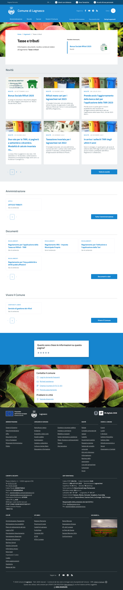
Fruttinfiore (37, 530)
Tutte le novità (104, 172)
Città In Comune (99, 582)
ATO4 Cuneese (39, 539)
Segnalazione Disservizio (13, 536)
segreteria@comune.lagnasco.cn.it (21, 495)
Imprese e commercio (64, 430)
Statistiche (9, 564)
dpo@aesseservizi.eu (73, 504)
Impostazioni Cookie (12, 555)
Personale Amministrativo (14, 443)
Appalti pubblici (39, 437)
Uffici (10, 201)
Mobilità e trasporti (64, 434)
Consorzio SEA (38, 533)
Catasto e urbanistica (41, 443)
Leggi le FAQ (10, 530)
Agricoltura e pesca (40, 427)
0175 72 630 (13, 486)
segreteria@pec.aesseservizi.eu (75, 506)
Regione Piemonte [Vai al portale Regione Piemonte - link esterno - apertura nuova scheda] (12, 2)
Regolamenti (13, 241)
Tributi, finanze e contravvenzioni (68, 440)
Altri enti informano (88, 452)
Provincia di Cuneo (40, 524)
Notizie (84, 427)
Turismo (60, 443)
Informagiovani (86, 455)
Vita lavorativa (62, 446)
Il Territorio (104, 434)
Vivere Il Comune (104, 320)
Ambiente (37, 430)
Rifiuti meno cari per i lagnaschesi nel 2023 (56, 97)
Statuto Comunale (11, 545)
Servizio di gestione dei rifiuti (20, 308)
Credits (8, 558)
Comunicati (85, 468)
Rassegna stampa (87, 443)
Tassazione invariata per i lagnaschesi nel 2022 (58, 141)
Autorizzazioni (38, 440)
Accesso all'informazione (76, 19)
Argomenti (27, 34)
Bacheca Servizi (11, 542)
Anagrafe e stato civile (41, 434)
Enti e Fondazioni (11, 440)
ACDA (36, 536)
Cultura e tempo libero (41, 446)
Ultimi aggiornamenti (12, 561)
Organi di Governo (11, 427)
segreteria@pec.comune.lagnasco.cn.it (22, 492)
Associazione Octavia (69, 524)
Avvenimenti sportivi (88, 440)
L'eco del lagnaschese (88, 464)
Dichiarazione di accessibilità (15, 524)
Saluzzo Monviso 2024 (69, 533)
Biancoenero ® (69, 584)
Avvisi (83, 471)
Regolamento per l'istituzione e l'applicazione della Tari (94, 246)
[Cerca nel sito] (113, 10)
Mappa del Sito (10, 567)
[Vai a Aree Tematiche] (82, 2)
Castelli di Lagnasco (40, 527)
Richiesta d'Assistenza (13, 539)
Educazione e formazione (42, 449)
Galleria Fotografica (107, 437)
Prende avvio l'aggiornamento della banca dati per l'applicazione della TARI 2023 (98, 99)
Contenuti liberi (14, 305)
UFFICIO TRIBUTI (15, 204)
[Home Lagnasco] (25, 11)
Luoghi (103, 430)
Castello (84, 437)
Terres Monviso (67, 521)
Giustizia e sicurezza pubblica (67, 427)
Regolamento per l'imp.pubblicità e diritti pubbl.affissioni (22, 263)
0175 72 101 (12, 483)
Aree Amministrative (12, 430)
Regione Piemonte (40, 521)
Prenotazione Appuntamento (15, 533)
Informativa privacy (12, 548)
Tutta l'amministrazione (104, 216)
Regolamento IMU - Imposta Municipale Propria (56, 246)
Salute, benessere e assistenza (67, 437)
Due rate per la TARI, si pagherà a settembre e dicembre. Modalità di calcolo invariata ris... (23, 144)
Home (19, 34)
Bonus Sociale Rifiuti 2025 (80, 46)
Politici (8, 446)
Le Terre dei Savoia (68, 530)
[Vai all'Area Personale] (103, 2)
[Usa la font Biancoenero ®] (63, 2)
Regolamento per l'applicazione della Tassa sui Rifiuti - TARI (23, 246)
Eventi (103, 427)
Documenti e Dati (11, 437)
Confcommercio (67, 536)
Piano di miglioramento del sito (15, 527)
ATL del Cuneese (67, 527)
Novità (10, 91)
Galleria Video (105, 440)
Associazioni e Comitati (108, 449)
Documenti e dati (104, 276)
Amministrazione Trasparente (15, 521)
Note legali (9, 552)
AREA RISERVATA (60, 587)
